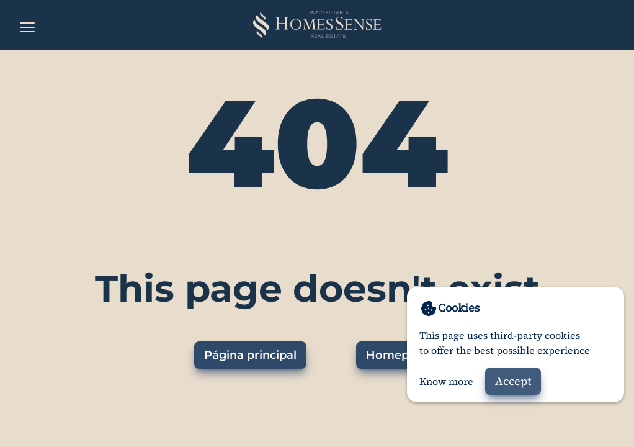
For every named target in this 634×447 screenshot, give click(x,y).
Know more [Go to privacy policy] (446, 381)
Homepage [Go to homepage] (398, 355)
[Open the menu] (27, 27)
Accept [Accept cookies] (513, 381)
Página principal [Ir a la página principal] (250, 355)
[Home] (317, 24)
